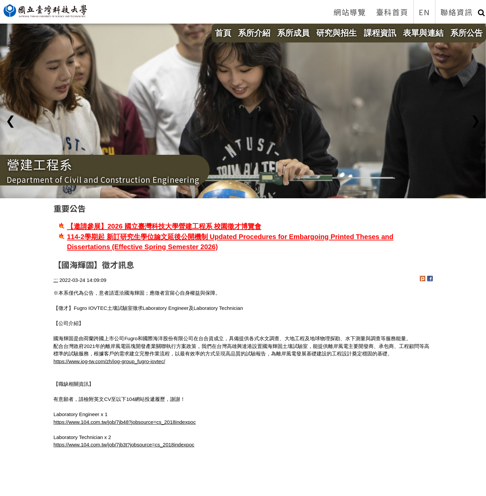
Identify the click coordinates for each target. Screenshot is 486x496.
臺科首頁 (392, 11)
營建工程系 (40, 164)
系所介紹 (254, 32)
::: (55, 280)
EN (424, 11)
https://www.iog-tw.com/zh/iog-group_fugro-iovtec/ (109, 361)
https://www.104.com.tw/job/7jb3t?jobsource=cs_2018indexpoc (123, 444)
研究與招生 (336, 32)
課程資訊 (380, 32)
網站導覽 (349, 11)
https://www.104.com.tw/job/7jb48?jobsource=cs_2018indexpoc (124, 422)
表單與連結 (423, 32)
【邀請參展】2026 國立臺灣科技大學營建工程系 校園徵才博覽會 (164, 226)
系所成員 (293, 32)
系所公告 (466, 32)
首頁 (223, 32)
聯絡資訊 (456, 11)
